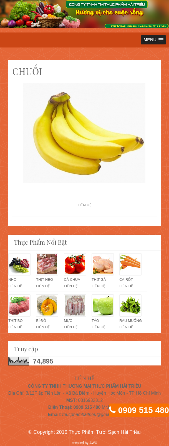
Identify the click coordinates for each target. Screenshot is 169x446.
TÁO (95, 321)
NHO (12, 279)
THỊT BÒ (15, 321)
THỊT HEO (44, 279)
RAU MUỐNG (130, 321)
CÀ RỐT (126, 279)
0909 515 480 (143, 410)
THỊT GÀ (99, 279)
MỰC (68, 321)
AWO (93, 443)
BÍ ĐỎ (41, 321)
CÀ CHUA (72, 279)
